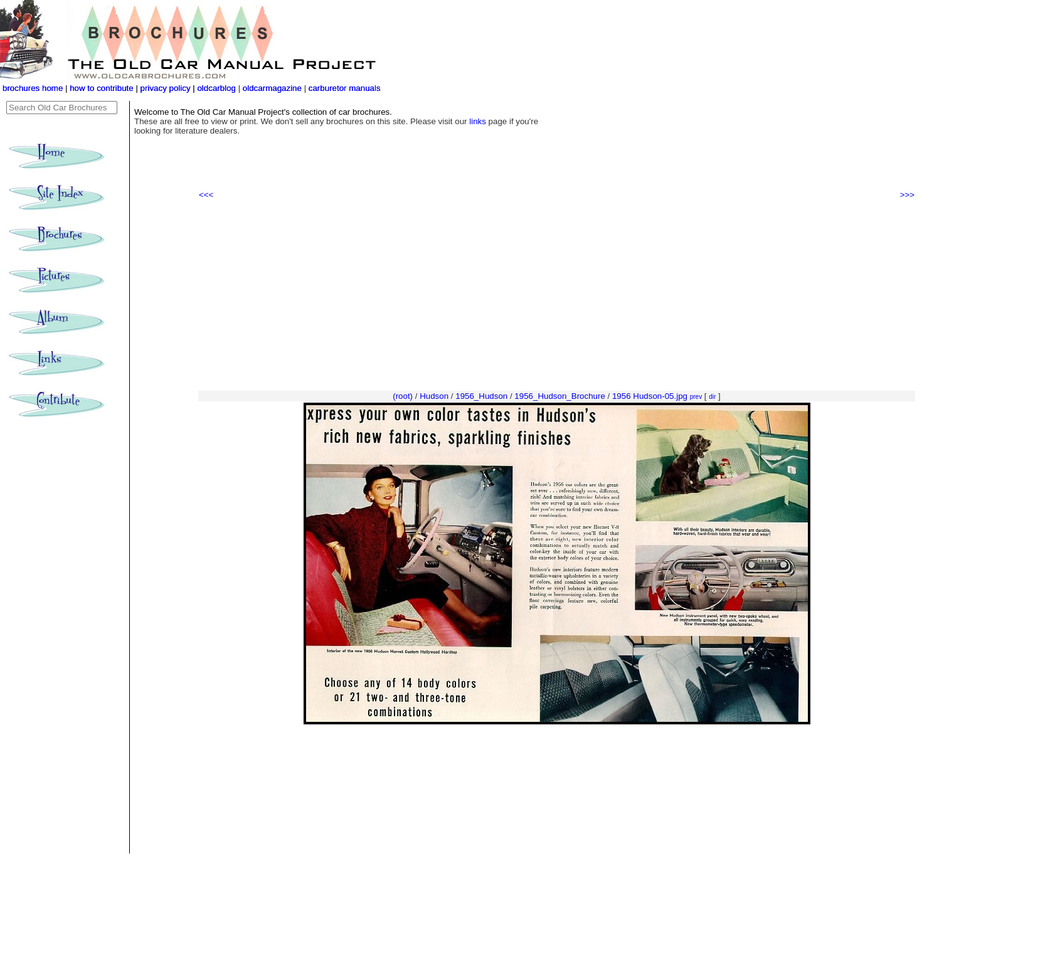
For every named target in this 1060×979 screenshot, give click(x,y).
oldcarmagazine (273, 88)
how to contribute (102, 88)
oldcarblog (216, 88)
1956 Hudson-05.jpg (649, 396)
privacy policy (166, 88)
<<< (206, 194)
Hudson (434, 396)
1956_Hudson (481, 396)
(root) (403, 396)
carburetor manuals (343, 88)
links (477, 121)
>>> (907, 194)
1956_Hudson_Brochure (559, 396)
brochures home (33, 88)
